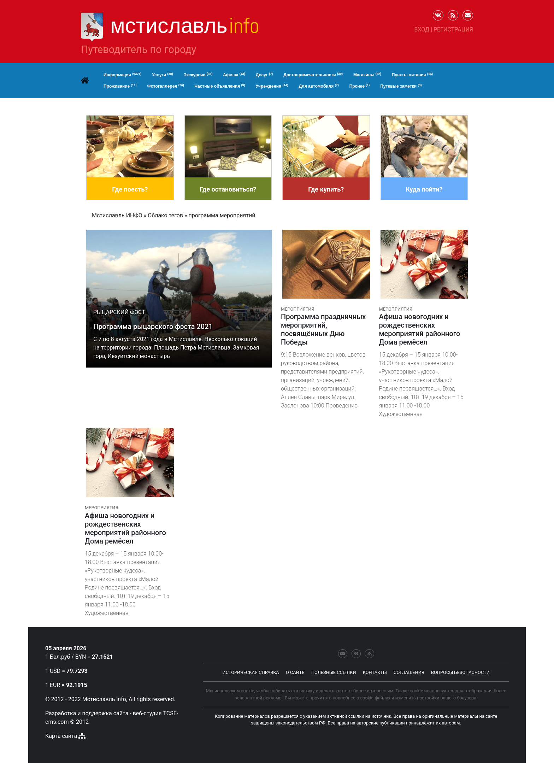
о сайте (295, 672)
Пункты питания (412, 75)
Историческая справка (251, 672)
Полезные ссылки (333, 672)
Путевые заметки (401, 86)
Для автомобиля (319, 86)
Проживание (120, 86)
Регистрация (453, 29)
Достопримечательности (313, 75)
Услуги (162, 75)
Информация (122, 75)
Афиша (234, 75)
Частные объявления (220, 86)
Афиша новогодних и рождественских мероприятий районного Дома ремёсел (419, 329)
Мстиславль (184, 25)
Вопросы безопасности (460, 672)
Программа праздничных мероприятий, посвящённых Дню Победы (323, 329)
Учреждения (272, 86)
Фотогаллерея (165, 86)
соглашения (409, 672)
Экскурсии (197, 75)
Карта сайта (61, 736)
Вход (422, 29)
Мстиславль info (104, 699)
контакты (375, 672)
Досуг (264, 75)
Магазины (367, 75)
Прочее (359, 86)
